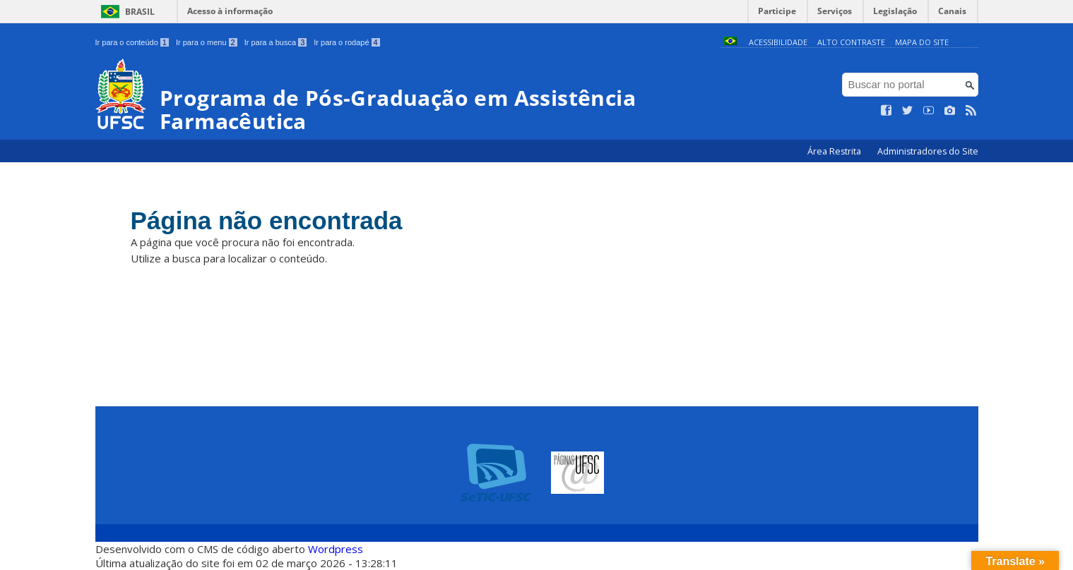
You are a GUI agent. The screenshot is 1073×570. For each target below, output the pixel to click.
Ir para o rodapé (346, 42)
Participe (777, 11)
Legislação (895, 11)
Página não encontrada (267, 220)
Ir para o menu (206, 42)
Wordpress (335, 549)
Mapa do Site (922, 42)
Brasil (140, 12)
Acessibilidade (778, 42)
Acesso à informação (230, 11)
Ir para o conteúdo (132, 42)
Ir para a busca (275, 42)
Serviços (834, 11)
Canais (952, 11)
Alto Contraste (851, 42)
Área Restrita (835, 151)
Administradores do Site (927, 151)
